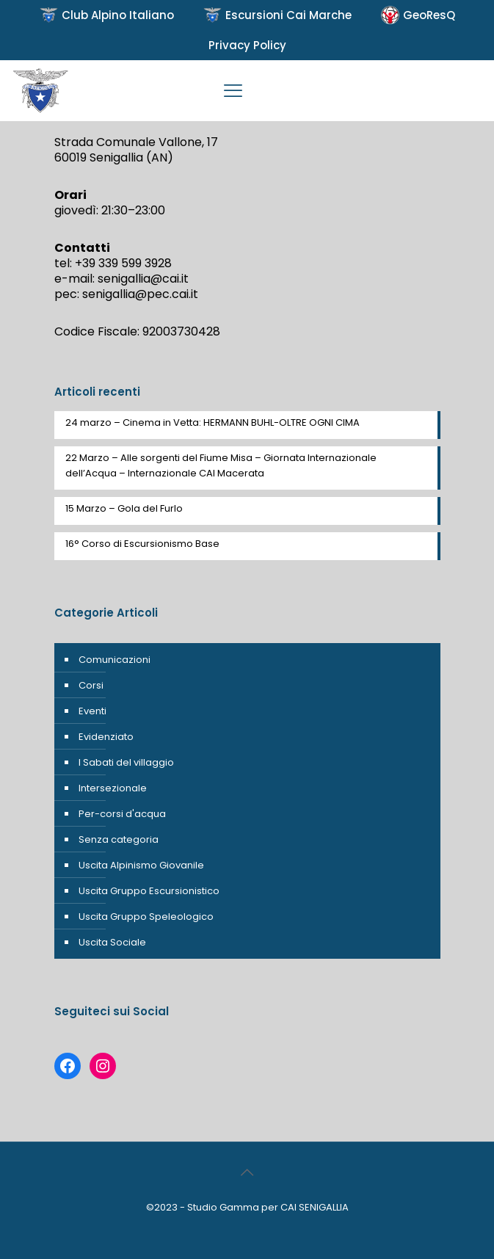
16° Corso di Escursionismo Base (142, 544)
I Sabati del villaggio (126, 762)
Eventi (92, 711)
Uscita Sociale (112, 942)
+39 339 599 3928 (123, 263)
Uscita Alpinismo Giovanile (141, 865)
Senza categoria (119, 839)
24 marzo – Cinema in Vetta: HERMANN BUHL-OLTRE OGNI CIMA (212, 422)
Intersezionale (113, 788)
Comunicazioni (114, 660)
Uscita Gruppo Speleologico (146, 917)
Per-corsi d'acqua (122, 814)
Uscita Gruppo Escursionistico (149, 891)
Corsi (91, 685)
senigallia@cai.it (143, 278)
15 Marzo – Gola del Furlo (124, 508)
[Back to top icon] (247, 1172)
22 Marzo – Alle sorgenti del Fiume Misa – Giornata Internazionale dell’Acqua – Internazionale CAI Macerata (221, 465)
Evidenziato (106, 737)
